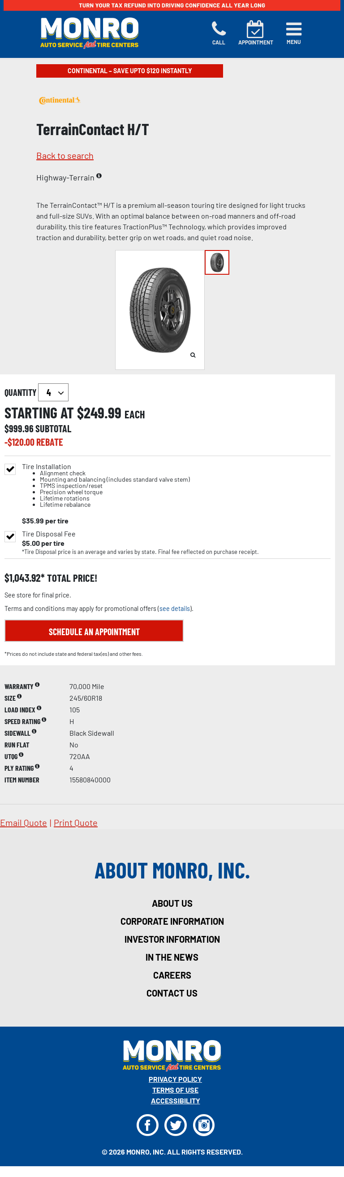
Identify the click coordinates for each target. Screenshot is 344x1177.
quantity (36, 392)
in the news (172, 957)
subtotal (53, 428)
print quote (76, 822)
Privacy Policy (175, 1079)
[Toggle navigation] (294, 33)
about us (172, 903)
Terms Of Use (175, 1089)
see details (174, 608)
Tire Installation (106, 485)
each (135, 414)
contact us (172, 993)
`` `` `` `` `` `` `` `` (53, 392)
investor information (172, 939)
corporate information (172, 921)
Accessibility (175, 1100)
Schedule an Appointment (94, 631)
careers (172, 975)
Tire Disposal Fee (49, 533)
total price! (71, 578)
